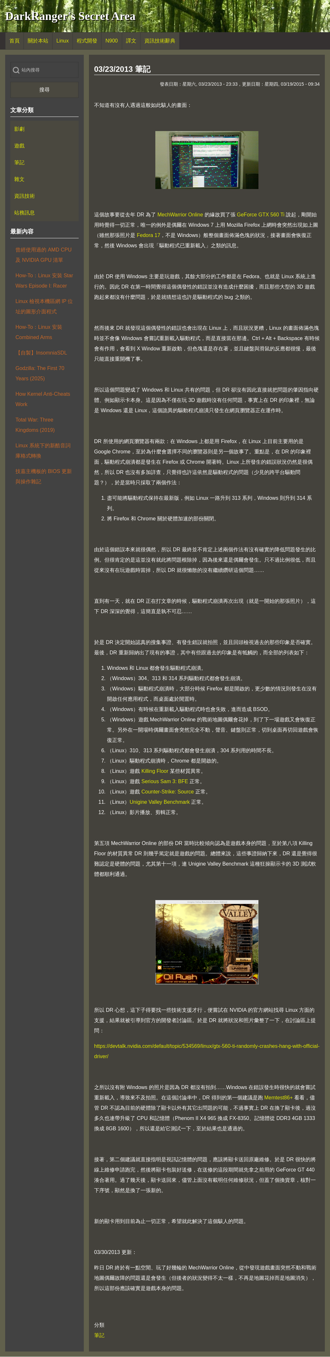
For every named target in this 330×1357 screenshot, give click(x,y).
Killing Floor (155, 771)
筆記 (99, 1335)
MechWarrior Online (180, 214)
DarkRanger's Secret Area (70, 16)
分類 (99, 1325)
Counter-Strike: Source (167, 791)
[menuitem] (14, 41)
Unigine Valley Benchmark (159, 802)
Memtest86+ (278, 1097)
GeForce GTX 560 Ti (261, 214)
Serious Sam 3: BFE (164, 781)
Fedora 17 (148, 235)
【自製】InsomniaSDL (41, 353)
